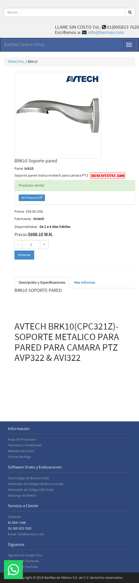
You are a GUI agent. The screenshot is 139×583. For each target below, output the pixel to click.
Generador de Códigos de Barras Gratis (35, 484)
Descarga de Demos (22, 496)
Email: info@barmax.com (26, 534)
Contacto (14, 517)
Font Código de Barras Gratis (28, 478)
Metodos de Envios (21, 451)
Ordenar (24, 255)
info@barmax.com (106, 32)
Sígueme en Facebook (23, 561)
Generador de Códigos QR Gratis (31, 490)
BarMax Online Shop (24, 45)
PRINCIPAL (16, 61)
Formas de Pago (19, 457)
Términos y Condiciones (25, 445)
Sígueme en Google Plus (25, 555)
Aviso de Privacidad (21, 439)
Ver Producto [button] (31, 198)
